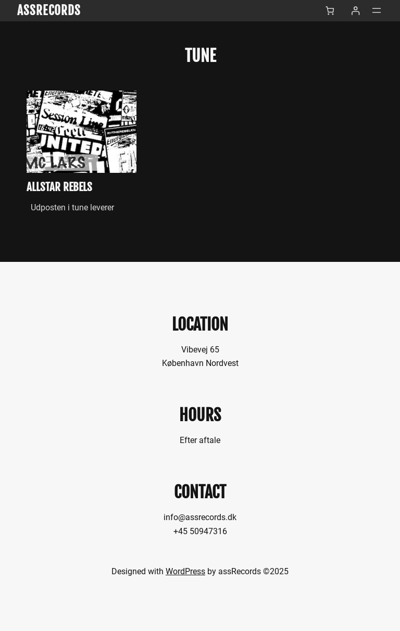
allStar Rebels (59, 187)
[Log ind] (355, 10)
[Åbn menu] (376, 10)
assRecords (49, 10)
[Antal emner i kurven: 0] (330, 10)
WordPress (185, 571)
